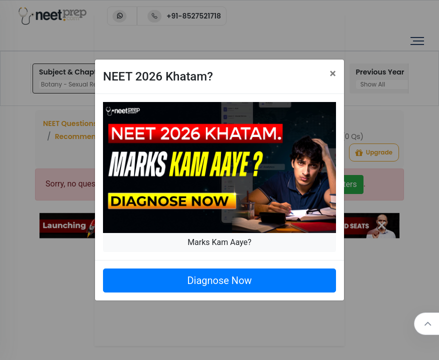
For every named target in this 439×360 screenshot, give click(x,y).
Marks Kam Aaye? (220, 242)
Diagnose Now (219, 280)
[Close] (333, 74)
